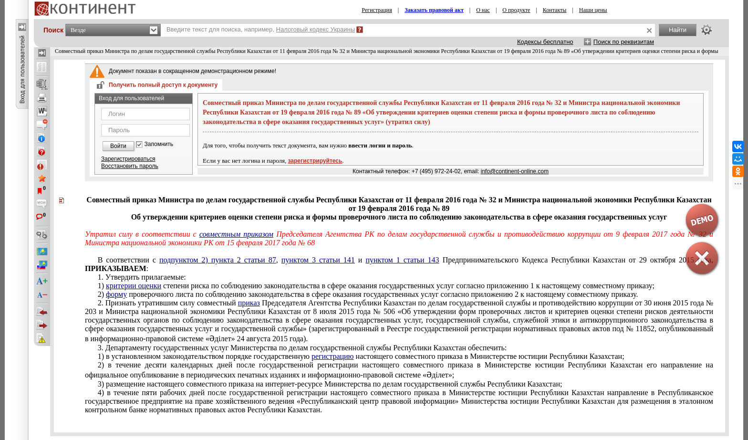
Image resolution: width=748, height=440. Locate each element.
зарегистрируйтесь (315, 160)
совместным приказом (236, 234)
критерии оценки (133, 286)
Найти (677, 29)
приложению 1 (376, 286)
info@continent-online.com (515, 171)
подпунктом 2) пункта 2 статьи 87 (217, 260)
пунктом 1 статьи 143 (402, 260)
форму (116, 294)
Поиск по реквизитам (623, 41)
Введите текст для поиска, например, (260, 29)
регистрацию (333, 356)
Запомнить (159, 144)
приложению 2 (368, 294)
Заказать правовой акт (434, 10)
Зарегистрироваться (128, 159)
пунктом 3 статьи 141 (318, 260)
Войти (118, 146)
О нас (483, 10)
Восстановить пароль (129, 166)
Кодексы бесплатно (545, 41)
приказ (249, 303)
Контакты (555, 10)
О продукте (516, 10)
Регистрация (377, 10)
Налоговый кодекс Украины (315, 29)
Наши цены (593, 10)
